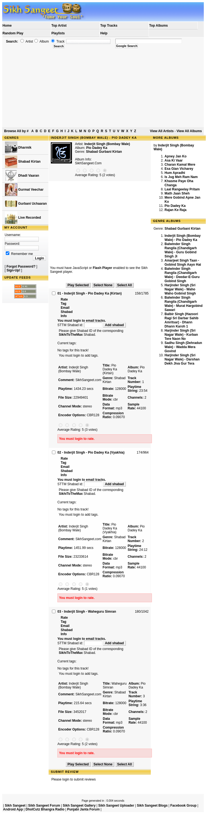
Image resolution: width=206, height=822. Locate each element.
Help (103, 33)
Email (65, 308)
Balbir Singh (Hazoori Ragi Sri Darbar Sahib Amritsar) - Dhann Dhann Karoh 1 (181, 320)
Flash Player (102, 268)
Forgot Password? (21, 266)
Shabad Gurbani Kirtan (104, 152)
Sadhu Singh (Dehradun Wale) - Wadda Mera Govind (183, 347)
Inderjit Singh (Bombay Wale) (107, 144)
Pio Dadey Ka (175, 206)
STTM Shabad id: (80, 325)
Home (7, 25)
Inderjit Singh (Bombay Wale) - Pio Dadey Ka (183, 238)
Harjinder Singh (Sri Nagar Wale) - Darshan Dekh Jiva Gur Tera (182, 359)
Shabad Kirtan (23, 161)
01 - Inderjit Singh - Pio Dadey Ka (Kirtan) (89, 293)
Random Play (12, 33)
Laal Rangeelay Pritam (182, 189)
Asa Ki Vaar (174, 160)
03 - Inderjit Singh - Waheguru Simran (86, 611)
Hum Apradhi (175, 173)
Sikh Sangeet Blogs (152, 805)
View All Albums (189, 131)
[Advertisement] (103, 87)
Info (64, 316)
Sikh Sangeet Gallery (79, 805)
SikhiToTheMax (71, 335)
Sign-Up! (13, 270)
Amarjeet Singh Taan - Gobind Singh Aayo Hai (183, 262)
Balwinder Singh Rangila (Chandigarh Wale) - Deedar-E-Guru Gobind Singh (182, 275)
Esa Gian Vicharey (179, 169)
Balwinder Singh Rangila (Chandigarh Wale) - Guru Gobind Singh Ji (181, 250)
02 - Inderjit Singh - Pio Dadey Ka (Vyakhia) (90, 452)
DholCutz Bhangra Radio (45, 809)
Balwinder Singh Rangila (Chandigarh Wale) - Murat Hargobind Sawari (183, 304)
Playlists (58, 33)
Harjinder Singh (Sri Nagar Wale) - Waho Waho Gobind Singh (180, 289)
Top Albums (158, 25)
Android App (13, 809)
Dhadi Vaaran (22, 176)
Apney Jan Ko (175, 156)
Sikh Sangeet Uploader (116, 805)
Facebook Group (183, 805)
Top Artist (58, 25)
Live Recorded (23, 218)
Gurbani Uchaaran (26, 204)
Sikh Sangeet (15, 805)
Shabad (67, 312)
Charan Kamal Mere (180, 164)
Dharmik (18, 147)
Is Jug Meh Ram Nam (181, 177)
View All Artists (162, 131)
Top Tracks (108, 25)
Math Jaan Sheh (177, 193)
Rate (64, 299)
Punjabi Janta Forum (83, 809)
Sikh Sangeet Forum (44, 805)
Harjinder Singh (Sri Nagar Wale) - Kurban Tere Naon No (181, 335)
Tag (63, 304)
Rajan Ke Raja (175, 210)
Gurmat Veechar (24, 190)
